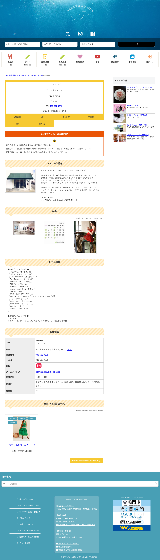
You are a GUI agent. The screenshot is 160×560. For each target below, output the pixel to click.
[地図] (69, 349)
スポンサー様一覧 (23, 524)
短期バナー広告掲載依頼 (26, 536)
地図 (17, 124)
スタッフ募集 (21, 543)
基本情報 (91, 117)
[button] (156, 483)
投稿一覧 (42, 124)
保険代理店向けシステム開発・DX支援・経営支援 (77, 524)
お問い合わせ (21, 518)
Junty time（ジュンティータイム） (140, 87)
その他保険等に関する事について (71, 537)
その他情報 (66, 117)
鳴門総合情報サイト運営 (67, 521)
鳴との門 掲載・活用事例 (26, 511)
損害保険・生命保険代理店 (68, 518)
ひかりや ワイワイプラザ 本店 (137, 134)
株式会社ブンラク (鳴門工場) (137, 115)
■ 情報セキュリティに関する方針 (71, 550)
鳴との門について (23, 499)
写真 (42, 117)
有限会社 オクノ (133, 105)
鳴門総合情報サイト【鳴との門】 (18, 75)
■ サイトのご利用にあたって (69, 543)
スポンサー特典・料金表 (26, 530)
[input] (80, 484)
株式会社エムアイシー (66, 505)
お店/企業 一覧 (37, 75)
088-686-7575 (56, 106)
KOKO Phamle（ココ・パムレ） (138, 125)
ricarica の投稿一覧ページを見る (86, 460)
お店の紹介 (17, 117)
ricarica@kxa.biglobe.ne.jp (48, 371)
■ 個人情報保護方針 (66, 546)
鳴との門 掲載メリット (26, 505)
